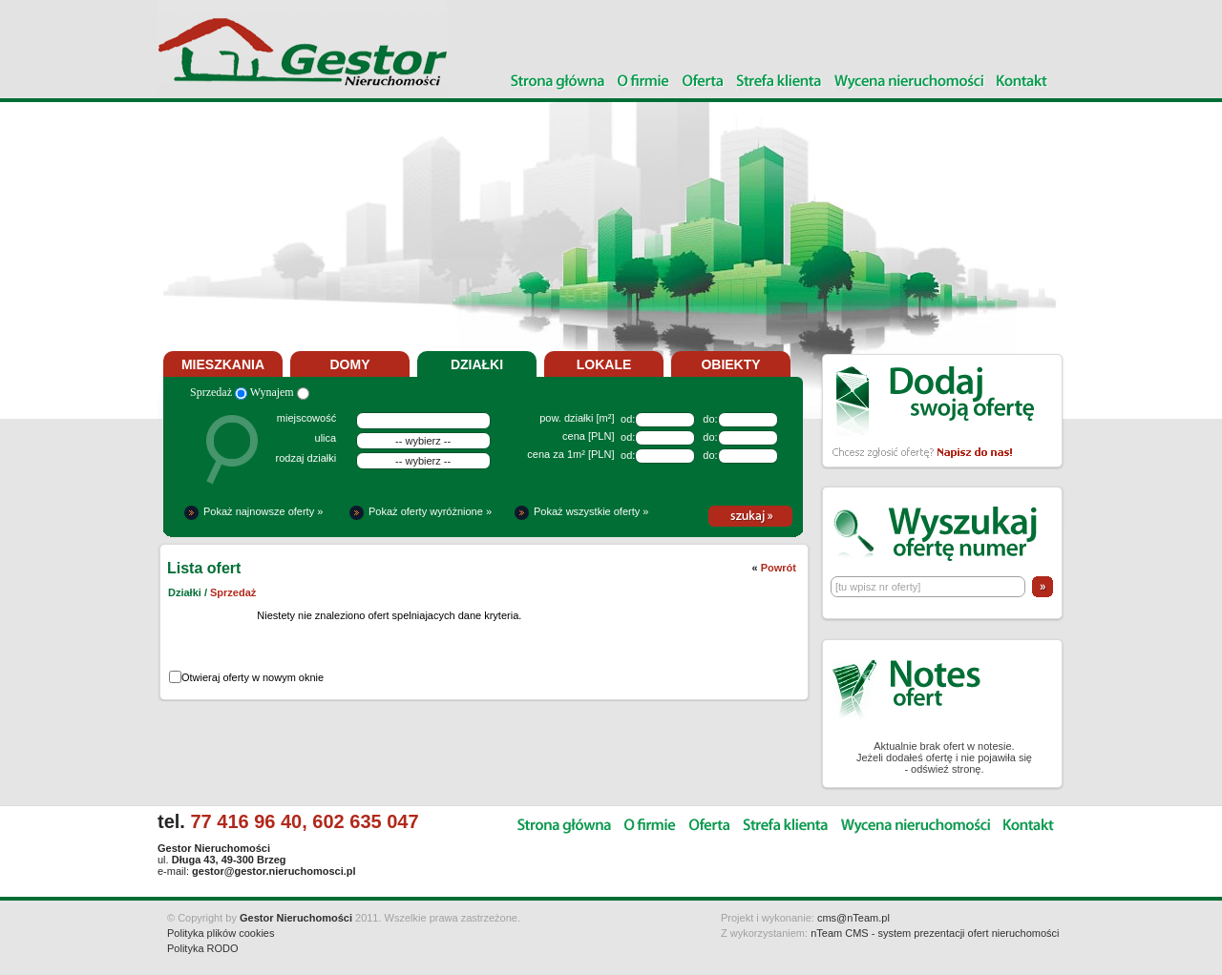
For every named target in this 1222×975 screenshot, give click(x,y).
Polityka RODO (203, 948)
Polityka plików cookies (221, 933)
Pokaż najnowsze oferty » (263, 511)
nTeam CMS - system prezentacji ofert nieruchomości (935, 933)
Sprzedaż (218, 392)
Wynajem (279, 392)
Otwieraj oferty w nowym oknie (252, 677)
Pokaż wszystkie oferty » (591, 511)
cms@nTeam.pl (853, 917)
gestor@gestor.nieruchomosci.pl (273, 871)
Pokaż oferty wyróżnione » (430, 511)
